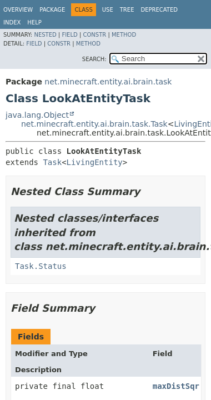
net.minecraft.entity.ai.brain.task (108, 81)
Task (52, 162)
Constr (94, 35)
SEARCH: (94, 59)
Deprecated (159, 10)
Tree (127, 10)
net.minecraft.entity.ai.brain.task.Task (94, 123)
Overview (18, 10)
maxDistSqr (176, 386)
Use (107, 10)
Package (52, 10)
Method (124, 35)
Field (69, 35)
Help (34, 22)
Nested (45, 35)
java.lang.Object (37, 115)
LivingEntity (95, 162)
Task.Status (41, 266)
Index (12, 22)
